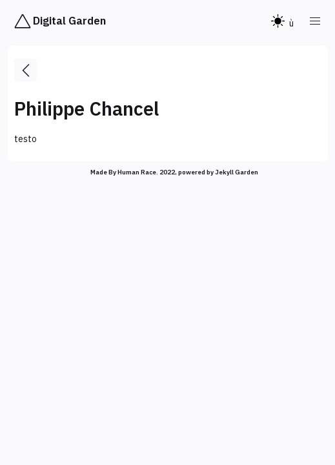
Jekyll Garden (236, 172)
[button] (315, 21)
